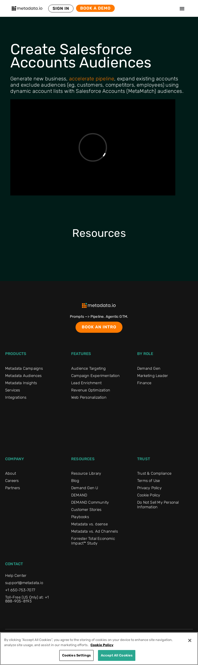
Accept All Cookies (117, 655)
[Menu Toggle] (182, 8)
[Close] (189, 640)
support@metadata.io (24, 582)
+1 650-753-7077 (20, 590)
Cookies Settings (76, 655)
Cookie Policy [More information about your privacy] (101, 645)
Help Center (15, 575)
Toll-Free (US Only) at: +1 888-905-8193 (27, 599)
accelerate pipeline (91, 78)
